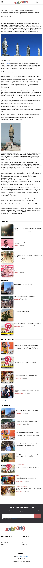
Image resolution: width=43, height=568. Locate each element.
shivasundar (17, 326)
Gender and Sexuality (6, 334)
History (3, 7)
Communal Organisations (7, 382)
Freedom (16, 245)
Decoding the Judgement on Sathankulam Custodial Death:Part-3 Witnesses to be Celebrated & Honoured (27, 478)
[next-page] (5, 400)
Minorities (18, 442)
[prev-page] (2, 400)
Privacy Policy (14, 518)
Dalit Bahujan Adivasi (6, 307)
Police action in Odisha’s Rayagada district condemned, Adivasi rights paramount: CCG (25, 297)
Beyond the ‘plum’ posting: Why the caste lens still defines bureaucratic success (27, 310)
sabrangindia (17, 299)
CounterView (17, 286)
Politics (8, 7)
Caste (3, 320)
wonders (8, 63)
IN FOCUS (4, 280)
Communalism (5, 293)
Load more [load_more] (21, 498)
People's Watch (19, 481)
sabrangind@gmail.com (23, 556)
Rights (17, 475)
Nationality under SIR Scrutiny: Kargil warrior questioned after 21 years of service (27, 444)
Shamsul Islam (18, 378)
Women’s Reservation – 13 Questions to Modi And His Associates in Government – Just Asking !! (27, 324)
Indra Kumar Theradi (19, 393)
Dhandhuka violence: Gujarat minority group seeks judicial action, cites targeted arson (27, 283)
